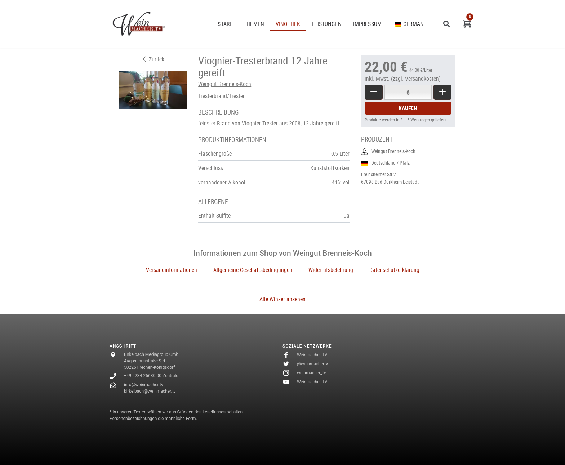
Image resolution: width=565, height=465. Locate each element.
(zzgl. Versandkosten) (416, 78)
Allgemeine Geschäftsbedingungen (252, 270)
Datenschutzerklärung (394, 270)
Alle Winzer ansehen (282, 299)
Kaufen (408, 108)
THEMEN (254, 24)
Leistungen (327, 24)
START (225, 24)
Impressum (367, 24)
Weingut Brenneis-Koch (224, 84)
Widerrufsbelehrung (330, 270)
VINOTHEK (288, 24)
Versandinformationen (171, 270)
